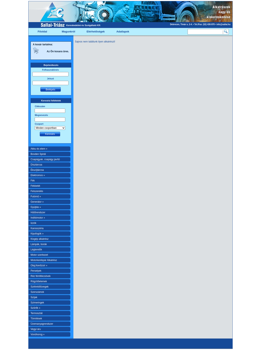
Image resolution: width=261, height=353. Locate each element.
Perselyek (36, 270)
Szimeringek (37, 302)
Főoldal (42, 31)
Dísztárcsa (36, 164)
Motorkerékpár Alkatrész (44, 260)
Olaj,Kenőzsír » (39, 265)
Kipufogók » (37, 233)
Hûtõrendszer (38, 212)
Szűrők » (35, 307)
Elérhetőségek (96, 31)
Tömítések (36, 318)
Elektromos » (38, 175)
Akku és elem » (39, 148)
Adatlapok (122, 31)
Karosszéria (37, 228)
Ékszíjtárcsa (37, 170)
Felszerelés (37, 191)
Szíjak (34, 297)
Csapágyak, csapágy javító (45, 159)
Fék (33, 180)
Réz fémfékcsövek (41, 276)
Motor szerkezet (39, 254)
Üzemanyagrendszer (42, 323)
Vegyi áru (36, 329)
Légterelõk (36, 249)
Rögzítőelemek (39, 281)
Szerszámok (37, 292)
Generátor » (37, 201)
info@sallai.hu (223, 24)
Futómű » (36, 196)
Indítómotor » (38, 217)
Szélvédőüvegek (40, 286)
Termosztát (37, 313)
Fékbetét (35, 185)
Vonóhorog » (37, 334)
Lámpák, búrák (39, 244)
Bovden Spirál (38, 154)
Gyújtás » (36, 207)
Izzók (33, 223)
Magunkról (68, 31)
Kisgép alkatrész (40, 239)
